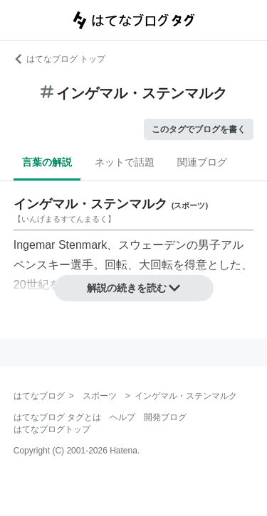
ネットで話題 (125, 162)
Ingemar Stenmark (61, 245)
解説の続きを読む (134, 288)
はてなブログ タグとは (57, 417)
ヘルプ (122, 417)
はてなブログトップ (52, 429)
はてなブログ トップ (59, 59)
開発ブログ (165, 417)
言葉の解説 (47, 162)
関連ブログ (202, 162)
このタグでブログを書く (199, 129)
